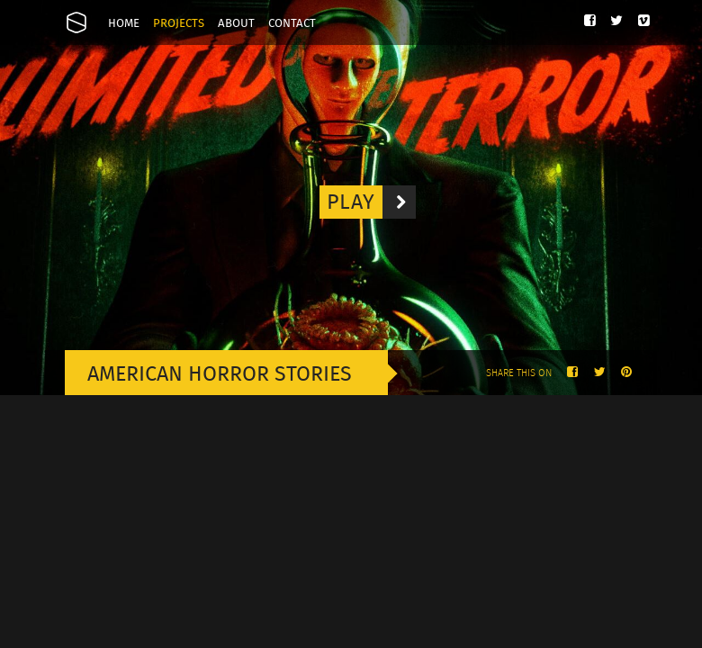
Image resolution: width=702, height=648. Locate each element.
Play (371, 202)
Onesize (76, 22)
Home (124, 24)
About (236, 24)
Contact (292, 24)
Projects (178, 24)
